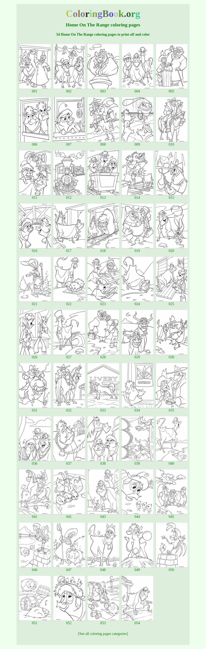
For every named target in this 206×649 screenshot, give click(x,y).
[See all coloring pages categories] (103, 634)
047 (69, 568)
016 (35, 249)
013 (103, 196)
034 (137, 408)
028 (103, 355)
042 (69, 515)
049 (137, 568)
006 (35, 142)
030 (171, 355)
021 (35, 302)
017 (69, 249)
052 (69, 621)
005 (171, 89)
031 (35, 408)
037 (69, 461)
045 (171, 515)
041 (35, 515)
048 (103, 568)
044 (137, 515)
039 (137, 461)
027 (69, 355)
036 (35, 461)
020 (171, 249)
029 (137, 355)
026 (35, 355)
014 (137, 196)
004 (137, 89)
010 (171, 142)
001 (35, 89)
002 (69, 89)
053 (103, 621)
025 (171, 302)
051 (35, 621)
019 (137, 249)
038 (103, 461)
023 (103, 302)
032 (69, 408)
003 (103, 89)
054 (137, 621)
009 (137, 142)
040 (171, 461)
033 (103, 408)
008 (103, 142)
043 (103, 515)
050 (171, 568)
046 (35, 568)
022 (69, 302)
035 (171, 408)
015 (171, 196)
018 (103, 249)
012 (69, 196)
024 (137, 302)
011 (35, 196)
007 (69, 142)
